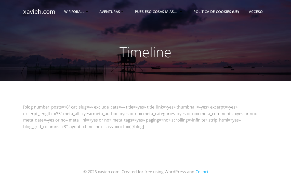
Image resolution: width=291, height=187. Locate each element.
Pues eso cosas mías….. (159, 11)
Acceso (256, 11)
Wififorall (76, 11)
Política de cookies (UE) (216, 11)
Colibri (201, 172)
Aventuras (112, 11)
